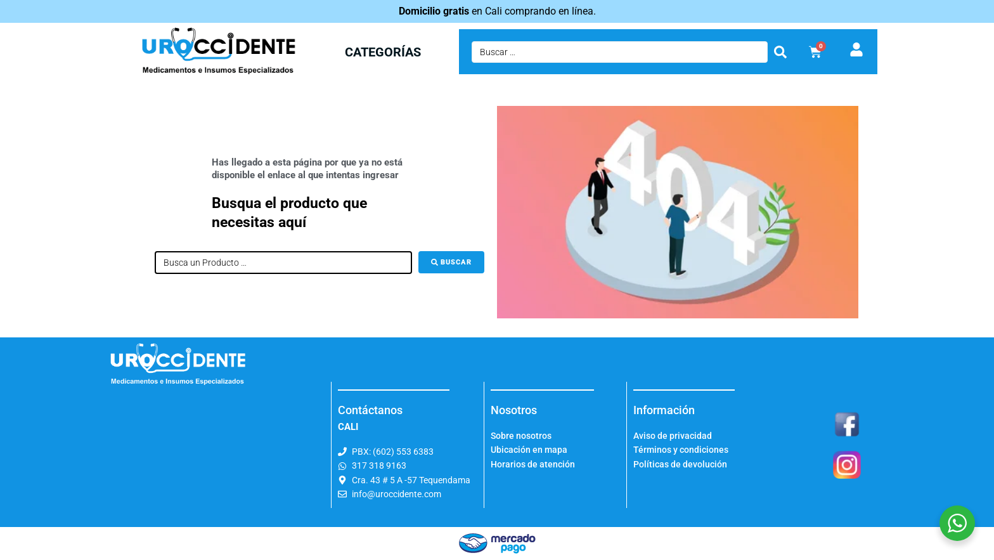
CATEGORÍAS (383, 52)
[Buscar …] (620, 52)
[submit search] (780, 52)
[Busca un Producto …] (283, 262)
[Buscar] (451, 262)
